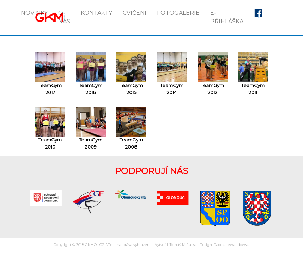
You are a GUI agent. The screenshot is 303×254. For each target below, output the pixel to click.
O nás (64, 17)
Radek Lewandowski (232, 244)
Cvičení (134, 13)
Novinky (34, 13)
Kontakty (96, 13)
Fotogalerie (178, 13)
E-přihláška (226, 17)
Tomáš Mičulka (183, 244)
